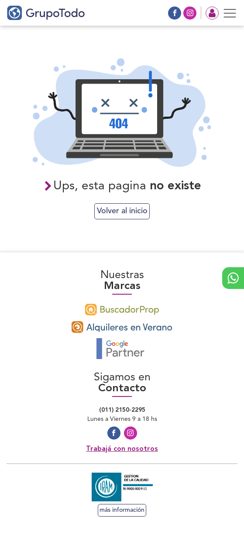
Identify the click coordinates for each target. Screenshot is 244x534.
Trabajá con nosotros (122, 449)
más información (122, 510)
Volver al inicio (122, 211)
